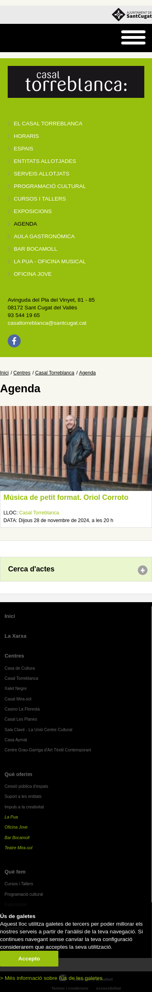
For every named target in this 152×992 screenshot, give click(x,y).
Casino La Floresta (22, 709)
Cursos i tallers (40, 199)
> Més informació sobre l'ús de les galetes (51, 978)
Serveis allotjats (41, 174)
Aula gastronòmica (44, 236)
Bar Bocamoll (16, 837)
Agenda (25, 224)
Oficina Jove (33, 274)
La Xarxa (15, 636)
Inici (4, 373)
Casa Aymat (15, 740)
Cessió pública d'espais (26, 786)
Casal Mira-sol (17, 699)
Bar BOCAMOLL (35, 249)
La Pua (11, 817)
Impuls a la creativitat (24, 807)
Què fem (15, 872)
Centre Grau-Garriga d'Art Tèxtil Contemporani (47, 750)
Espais (23, 149)
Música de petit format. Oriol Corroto (66, 497)
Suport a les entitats (22, 796)
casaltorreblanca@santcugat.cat (47, 323)
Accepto (29, 959)
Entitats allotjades (45, 161)
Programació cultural (50, 186)
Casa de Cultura (19, 668)
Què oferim (18, 774)
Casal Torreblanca (55, 373)
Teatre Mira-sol (18, 848)
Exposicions (33, 211)
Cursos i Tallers (18, 884)
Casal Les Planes (20, 719)
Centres (21, 373)
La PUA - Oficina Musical (50, 261)
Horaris (26, 136)
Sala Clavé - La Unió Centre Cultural (38, 730)
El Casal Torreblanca (48, 124)
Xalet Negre (15, 688)
